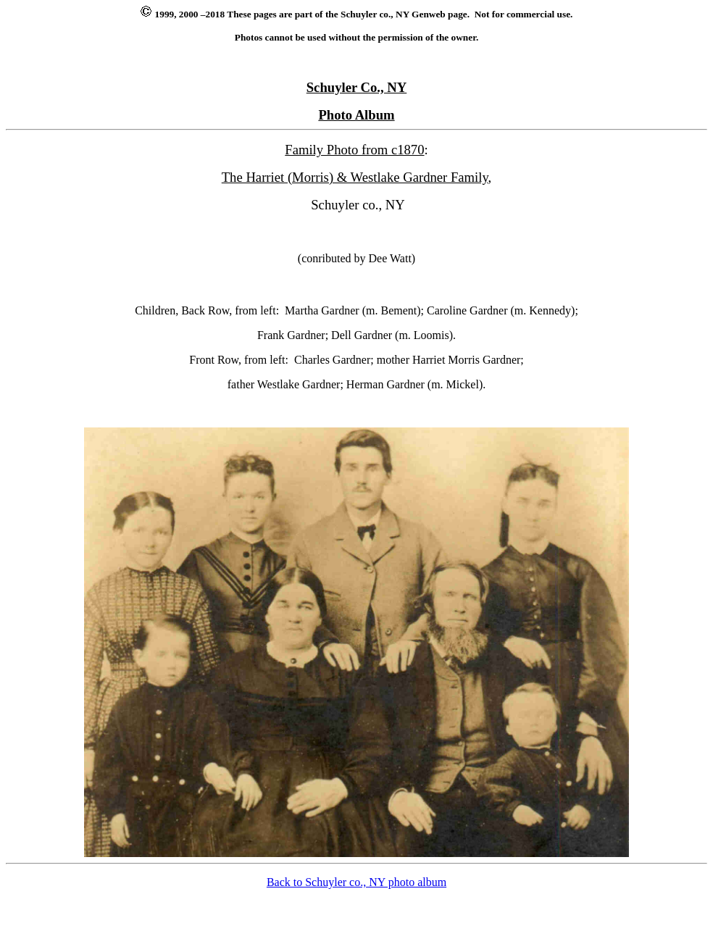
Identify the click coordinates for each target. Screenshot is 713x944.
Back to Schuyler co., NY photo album (356, 882)
